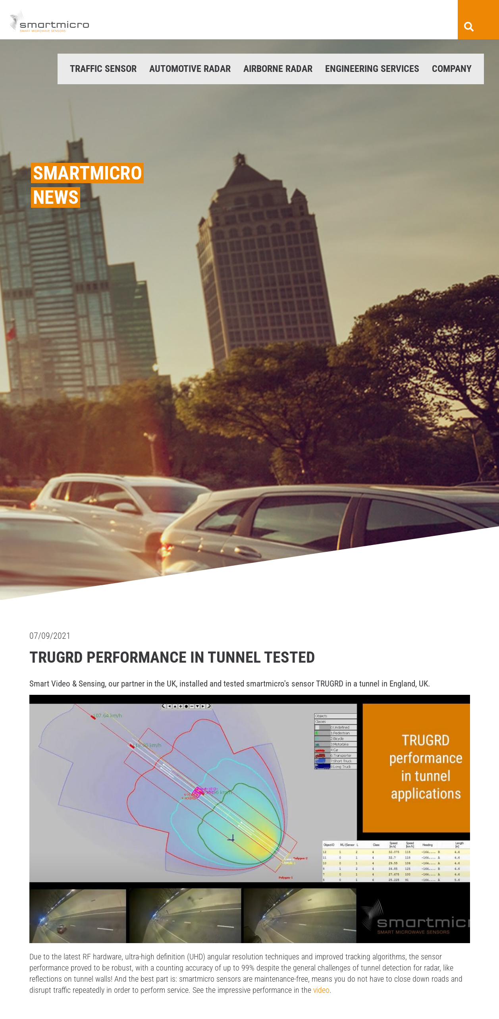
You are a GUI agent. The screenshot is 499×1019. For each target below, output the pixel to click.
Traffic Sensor (103, 68)
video (321, 990)
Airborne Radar (277, 68)
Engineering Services (372, 68)
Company (452, 68)
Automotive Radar (190, 68)
